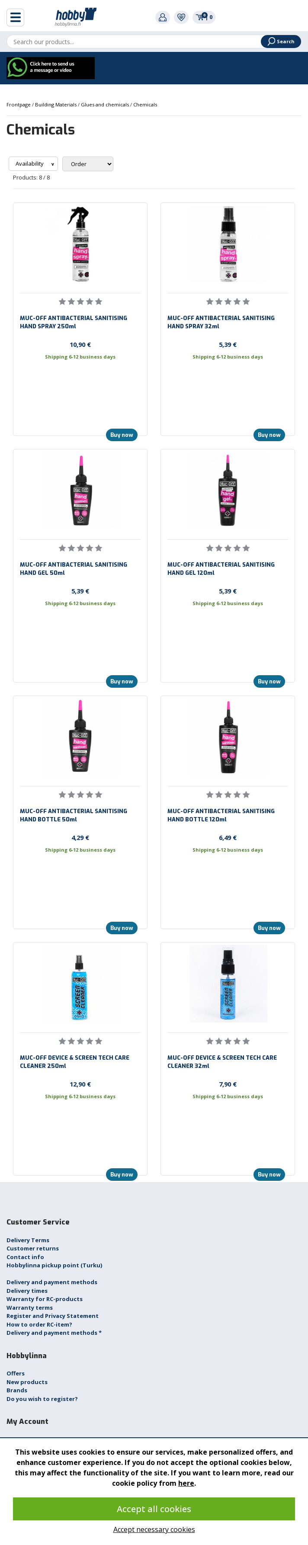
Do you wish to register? (42, 1399)
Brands (16, 1390)
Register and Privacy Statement (52, 1316)
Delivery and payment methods (51, 1282)
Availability (30, 163)
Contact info (25, 1257)
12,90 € (80, 1084)
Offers (15, 1373)
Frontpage (19, 104)
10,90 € (80, 344)
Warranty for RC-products (44, 1299)
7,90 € (228, 1084)
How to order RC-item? (39, 1324)
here (186, 1483)
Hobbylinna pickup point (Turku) (54, 1265)
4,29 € (80, 837)
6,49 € (228, 837)
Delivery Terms (27, 1240)
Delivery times (27, 1291)
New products (27, 1382)
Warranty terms (29, 1307)
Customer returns (32, 1248)
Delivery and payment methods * (54, 1333)
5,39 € (228, 344)
